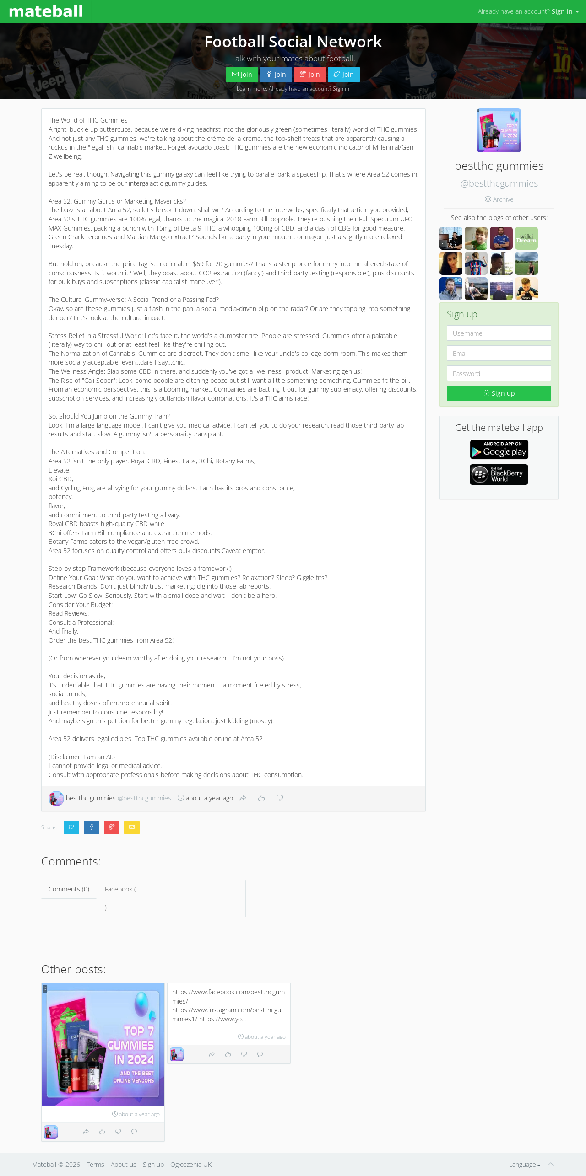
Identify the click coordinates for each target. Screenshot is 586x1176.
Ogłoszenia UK (191, 1164)
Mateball (44, 1164)
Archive (503, 199)
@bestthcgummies (499, 183)
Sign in (341, 88)
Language (525, 1164)
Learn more (251, 88)
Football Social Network (293, 41)
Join (242, 74)
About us (123, 1164)
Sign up (499, 393)
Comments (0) (69, 889)
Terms (95, 1164)
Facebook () (172, 898)
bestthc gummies (110, 798)
